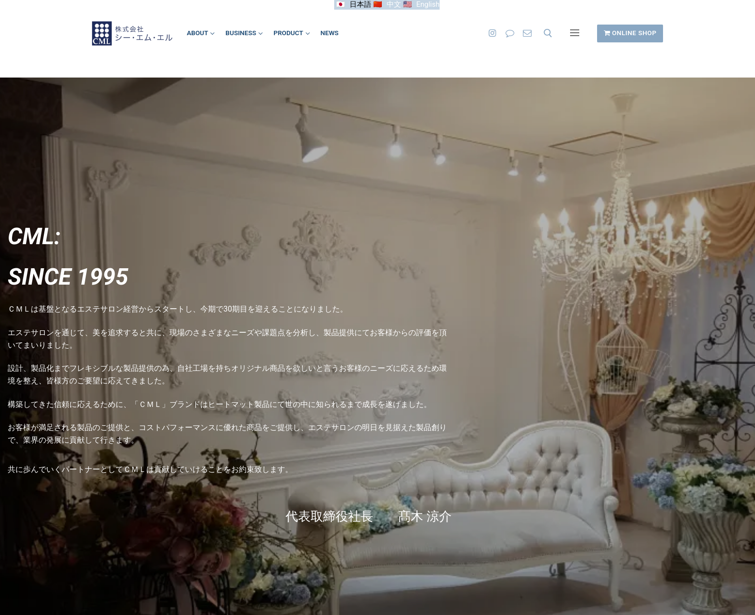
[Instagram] (492, 33)
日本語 (360, 4)
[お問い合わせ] (527, 33)
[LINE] (510, 33)
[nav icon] (574, 33)
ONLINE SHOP (630, 33)
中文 (394, 4)
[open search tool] (548, 33)
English (428, 4)
